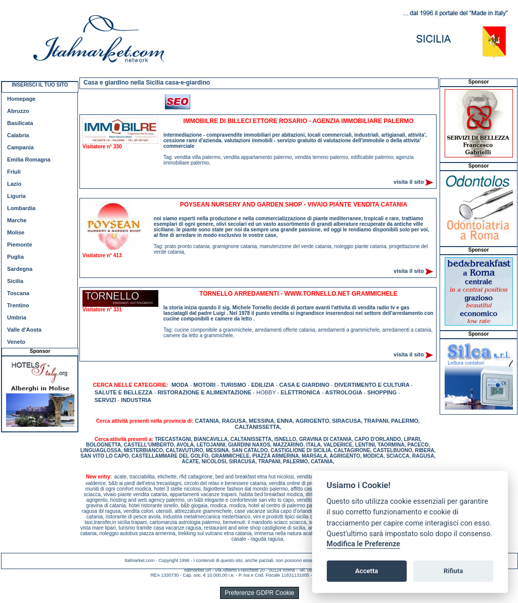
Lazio (14, 184)
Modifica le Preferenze (364, 544)
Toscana (18, 293)
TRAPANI (376, 421)
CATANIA (207, 421)
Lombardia (21, 208)
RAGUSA (234, 421)
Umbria (16, 317)
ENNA (285, 421)
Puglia (15, 257)
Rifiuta (453, 571)
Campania (20, 147)
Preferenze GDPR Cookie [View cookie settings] (259, 592)
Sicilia (15, 281)
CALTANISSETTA (257, 427)
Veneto (16, 342)
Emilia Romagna (29, 159)
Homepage (21, 99)
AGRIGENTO (312, 421)
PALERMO (404, 421)
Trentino (18, 305)
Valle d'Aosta (24, 330)
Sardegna (19, 269)
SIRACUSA (346, 421)
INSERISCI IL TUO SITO (40, 85)
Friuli (14, 172)
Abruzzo (18, 111)
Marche (17, 220)
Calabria (18, 135)
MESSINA (261, 421)
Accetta (366, 571)
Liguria (16, 196)
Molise (15, 232)
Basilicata (20, 123)
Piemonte (19, 245)
